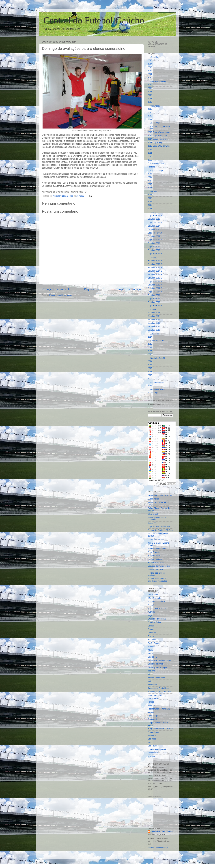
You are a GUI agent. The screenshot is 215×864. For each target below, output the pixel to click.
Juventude (152, 685)
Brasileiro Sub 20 (157, 358)
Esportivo (152, 640)
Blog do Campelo (155, 569)
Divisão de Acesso (158, 82)
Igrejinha (151, 671)
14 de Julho (153, 595)
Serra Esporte (154, 552)
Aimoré (151, 605)
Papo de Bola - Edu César (159, 527)
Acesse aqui (153, 393)
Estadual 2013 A (155, 274)
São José (152, 739)
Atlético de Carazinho (157, 608)
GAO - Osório (153, 643)
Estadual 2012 (154, 236)
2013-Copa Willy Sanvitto (159, 146)
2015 (150, 60)
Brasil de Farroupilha (157, 619)
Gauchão (154, 57)
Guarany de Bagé (155, 664)
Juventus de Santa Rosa (158, 688)
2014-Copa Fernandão (157, 136)
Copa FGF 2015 (155, 215)
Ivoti (149, 681)
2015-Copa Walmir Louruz (159, 132)
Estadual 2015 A (155, 260)
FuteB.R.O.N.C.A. (155, 539)
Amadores (154, 334)
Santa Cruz (152, 735)
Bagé (150, 615)
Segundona (155, 106)
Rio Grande (153, 719)
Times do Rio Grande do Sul (160, 495)
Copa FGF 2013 (155, 233)
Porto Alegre (153, 716)
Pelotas (151, 712)
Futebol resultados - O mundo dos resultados (157, 580)
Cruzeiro (151, 636)
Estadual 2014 (154, 226)
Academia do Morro (156, 601)
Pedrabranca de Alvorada (159, 709)
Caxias (151, 626)
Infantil (153, 310)
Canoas (151, 629)
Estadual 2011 (154, 243)
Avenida (151, 612)
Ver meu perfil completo (158, 848)
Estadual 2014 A (155, 267)
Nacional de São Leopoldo (159, 691)
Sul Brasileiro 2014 (156, 340)
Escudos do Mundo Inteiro (159, 566)
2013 (150, 67)
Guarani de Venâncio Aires (159, 660)
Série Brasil (153, 514)
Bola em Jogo (154, 556)
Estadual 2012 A (155, 285)
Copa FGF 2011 (155, 247)
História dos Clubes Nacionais (156, 574)
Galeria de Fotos (157, 389)
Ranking (151, 167)
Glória (150, 650)
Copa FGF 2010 (155, 254)
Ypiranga (151, 756)
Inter (150, 674)
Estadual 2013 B (155, 278)
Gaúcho (151, 646)
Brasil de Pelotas (155, 622)
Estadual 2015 (154, 219)
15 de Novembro (155, 598)
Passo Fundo (153, 705)
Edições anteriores (156, 163)
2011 (150, 74)
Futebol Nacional (155, 559)
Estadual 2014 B (155, 271)
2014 (150, 64)
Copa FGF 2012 (155, 240)
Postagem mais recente (56, 289)
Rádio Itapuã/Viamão (157, 549)
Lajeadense (153, 698)
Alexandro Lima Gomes (162, 832)
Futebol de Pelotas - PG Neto (160, 530)
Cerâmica (152, 633)
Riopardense (153, 732)
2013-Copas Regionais (158, 142)
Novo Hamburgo (155, 695)
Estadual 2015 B (155, 264)
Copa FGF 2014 (155, 222)
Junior (153, 212)
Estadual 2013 (154, 229)
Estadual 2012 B (155, 288)
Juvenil (153, 257)
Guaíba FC (152, 657)
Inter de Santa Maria (156, 678)
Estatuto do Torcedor (157, 563)
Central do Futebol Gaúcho (93, 20)
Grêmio (151, 653)
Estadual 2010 (154, 250)
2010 (150, 78)
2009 (150, 160)
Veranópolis (153, 753)
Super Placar (153, 499)
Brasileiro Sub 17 (157, 383)
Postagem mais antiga (127, 289)
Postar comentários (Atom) (61, 295)
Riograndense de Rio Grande (160, 728)
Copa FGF (155, 123)
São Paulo (152, 746)
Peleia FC (152, 523)
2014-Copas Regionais (158, 139)
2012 (150, 71)
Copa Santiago (156, 171)
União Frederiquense (157, 749)
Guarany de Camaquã (157, 667)
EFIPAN (153, 192)
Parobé (151, 702)
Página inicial (92, 289)
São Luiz (151, 742)
